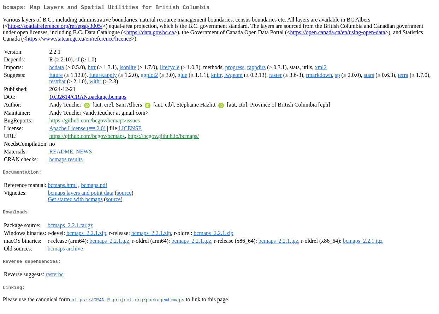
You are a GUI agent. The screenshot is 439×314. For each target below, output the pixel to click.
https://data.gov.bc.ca (150, 34)
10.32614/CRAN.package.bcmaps (87, 98)
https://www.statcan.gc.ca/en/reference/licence (78, 40)
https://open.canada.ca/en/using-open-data (337, 34)
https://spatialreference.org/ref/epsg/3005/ (55, 27)
